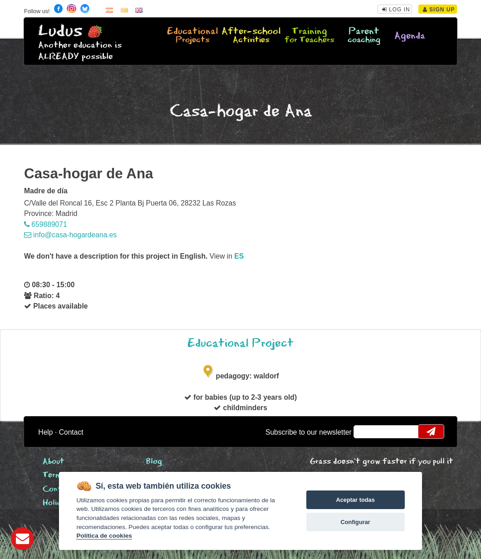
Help (45, 432)
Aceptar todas (355, 499)
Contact (71, 432)
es (239, 256)
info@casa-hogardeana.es (70, 235)
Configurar (355, 522)
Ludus (60, 31)
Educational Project (240, 343)
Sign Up (439, 9)
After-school (251, 35)
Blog (154, 461)
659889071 (45, 224)
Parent (364, 35)
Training (309, 35)
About (53, 461)
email (366, 431)
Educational (193, 35)
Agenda (409, 36)
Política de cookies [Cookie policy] (104, 535)
